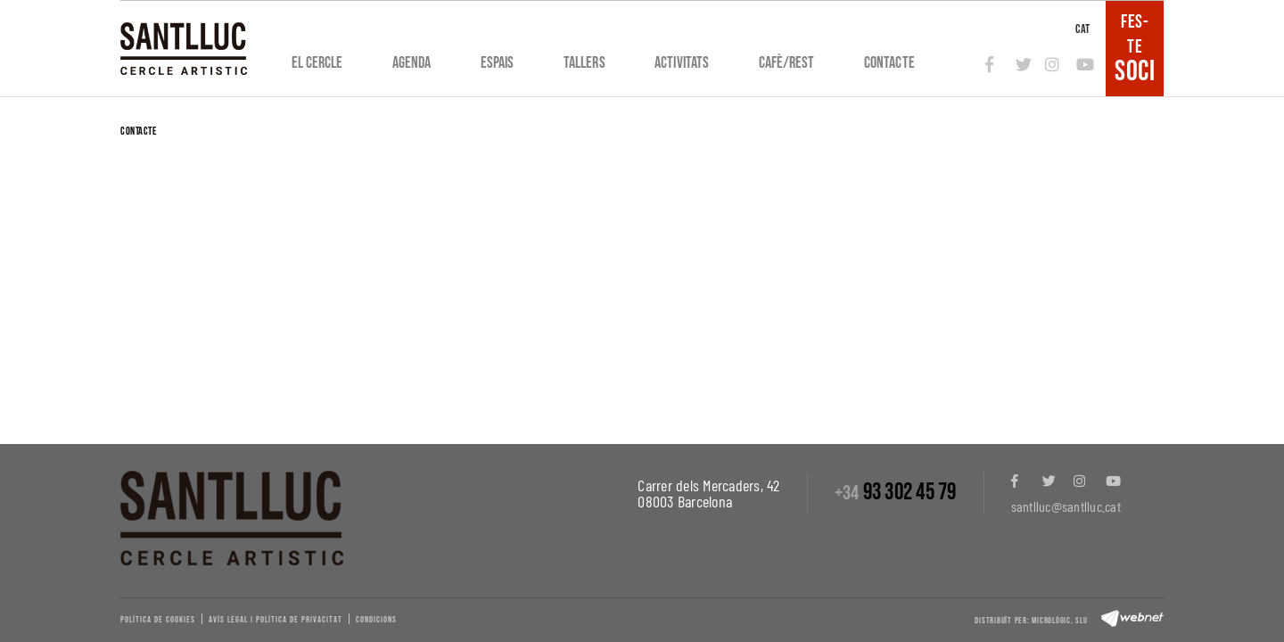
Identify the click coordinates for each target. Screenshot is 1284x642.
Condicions (376, 619)
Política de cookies (157, 619)
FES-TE (1135, 48)
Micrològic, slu (1059, 620)
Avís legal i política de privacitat (275, 619)
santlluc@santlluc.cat (1066, 506)
